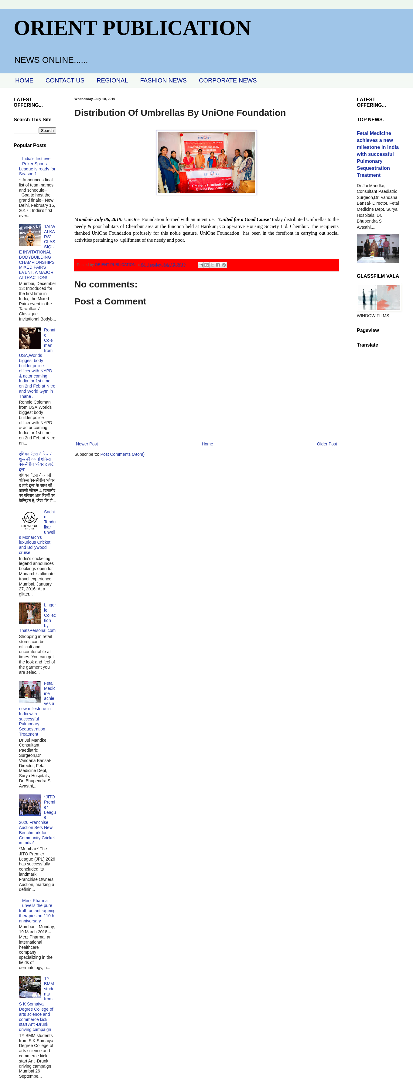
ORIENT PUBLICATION (132, 27)
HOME (24, 80)
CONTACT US (65, 80)
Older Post (327, 443)
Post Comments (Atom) (123, 454)
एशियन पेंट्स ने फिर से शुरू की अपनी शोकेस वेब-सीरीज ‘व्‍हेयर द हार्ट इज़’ (36, 462)
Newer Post (87, 443)
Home (207, 443)
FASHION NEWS (163, 80)
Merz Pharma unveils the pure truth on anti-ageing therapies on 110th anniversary (37, 910)
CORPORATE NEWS (228, 80)
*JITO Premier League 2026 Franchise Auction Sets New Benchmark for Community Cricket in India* (37, 819)
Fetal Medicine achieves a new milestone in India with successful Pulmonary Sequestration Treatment (37, 709)
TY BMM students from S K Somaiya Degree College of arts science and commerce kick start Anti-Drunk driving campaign (37, 1004)
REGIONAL (112, 80)
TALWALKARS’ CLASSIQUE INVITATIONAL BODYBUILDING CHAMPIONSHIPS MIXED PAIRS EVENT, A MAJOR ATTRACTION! (37, 252)
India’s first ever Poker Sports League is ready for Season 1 (37, 166)
